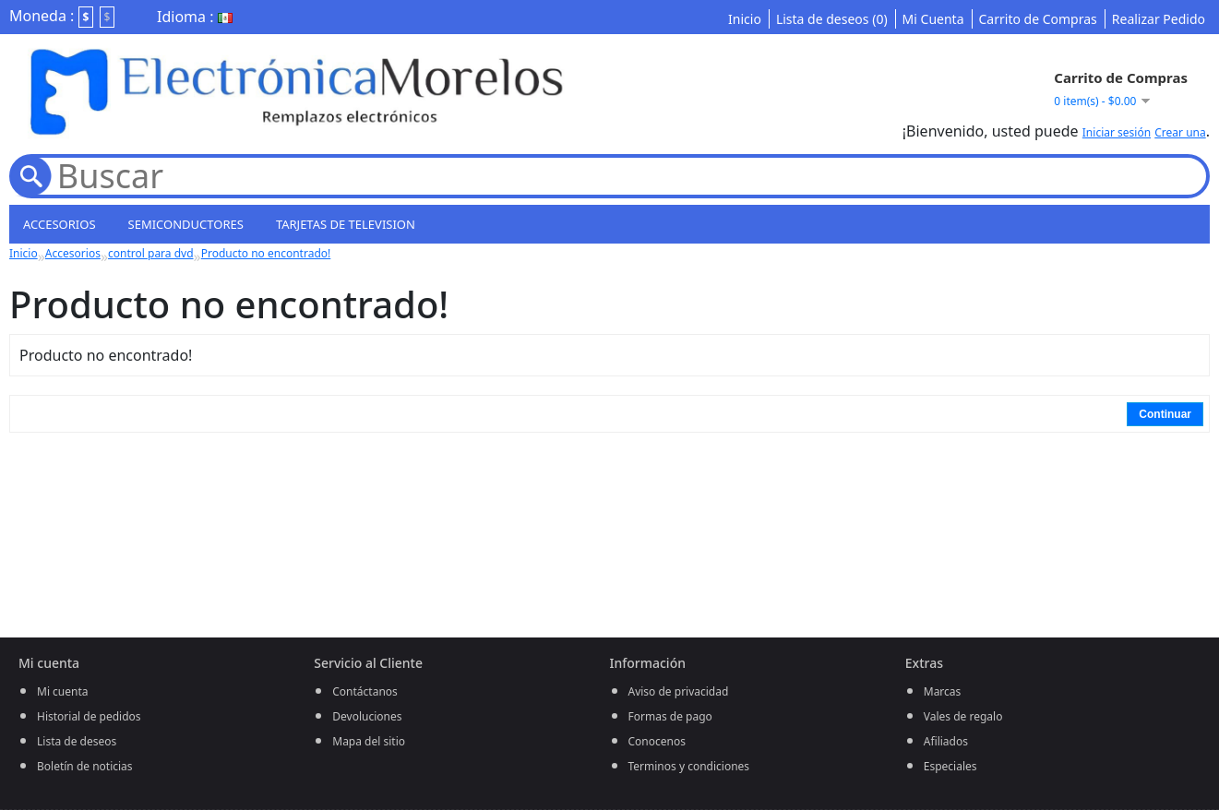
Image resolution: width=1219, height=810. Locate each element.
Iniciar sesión (1116, 132)
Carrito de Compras (1038, 19)
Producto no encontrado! (266, 253)
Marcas (943, 691)
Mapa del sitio (368, 741)
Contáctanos (365, 691)
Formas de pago (670, 716)
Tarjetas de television (345, 224)
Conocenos (657, 741)
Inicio (744, 19)
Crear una (1179, 132)
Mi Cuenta (933, 19)
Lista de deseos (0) (832, 19)
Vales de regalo (963, 716)
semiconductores (186, 224)
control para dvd (151, 253)
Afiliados (946, 741)
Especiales (950, 766)
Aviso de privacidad (678, 691)
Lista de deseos (76, 741)
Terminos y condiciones (689, 766)
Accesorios (59, 224)
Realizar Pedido (1158, 19)
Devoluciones (366, 716)
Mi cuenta (63, 691)
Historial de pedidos (89, 716)
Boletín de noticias (85, 766)
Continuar (1165, 414)
